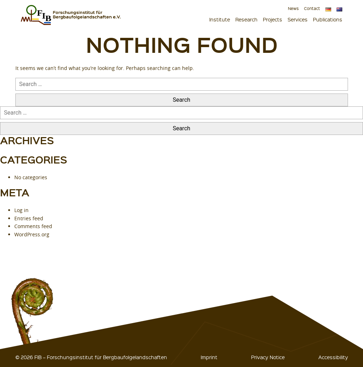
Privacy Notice (268, 357)
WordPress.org (31, 234)
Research (246, 19)
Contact (312, 8)
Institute (219, 19)
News (293, 8)
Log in (21, 210)
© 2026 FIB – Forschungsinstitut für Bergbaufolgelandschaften (91, 357)
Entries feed (28, 218)
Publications (327, 19)
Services (298, 19)
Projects (272, 19)
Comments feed (33, 226)
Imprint (209, 357)
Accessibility (333, 357)
